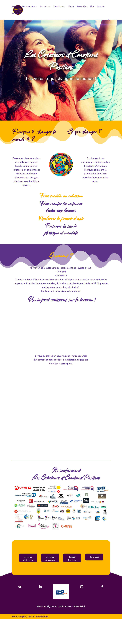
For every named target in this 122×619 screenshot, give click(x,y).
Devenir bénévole (72, 558)
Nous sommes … (29, 6)
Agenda (100, 6)
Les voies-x (45, 6)
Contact (16, 13)
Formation (82, 6)
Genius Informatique (38, 616)
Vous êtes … (59, 6)
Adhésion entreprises (50, 558)
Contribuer (94, 557)
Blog (92, 6)
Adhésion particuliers (28, 558)
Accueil (15, 6)
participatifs (67, 268)
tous (89, 268)
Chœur (71, 6)
